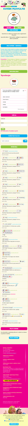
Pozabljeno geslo (13, 131)
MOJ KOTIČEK (14, 30)
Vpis (3, 129)
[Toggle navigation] (2, 1)
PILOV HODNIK (14, 337)
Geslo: (2, 123)
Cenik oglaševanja (10, 380)
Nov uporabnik (4, 131)
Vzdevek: (3, 118)
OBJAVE (9, 27)
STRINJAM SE (14, 424)
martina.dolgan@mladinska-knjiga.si (14, 378)
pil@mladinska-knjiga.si (11, 353)
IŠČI (26, 141)
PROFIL (20, 27)
